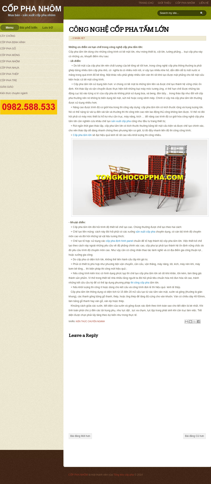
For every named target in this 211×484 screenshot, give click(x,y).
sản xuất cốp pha (121, 121)
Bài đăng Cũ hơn (194, 436)
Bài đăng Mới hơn (80, 436)
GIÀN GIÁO (6, 86)
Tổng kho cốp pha (123, 474)
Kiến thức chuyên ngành (90, 321)
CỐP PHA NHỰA (9, 67)
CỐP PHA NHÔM (31, 8)
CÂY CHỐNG (7, 36)
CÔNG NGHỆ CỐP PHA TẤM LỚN (119, 30)
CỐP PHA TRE (8, 80)
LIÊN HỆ (204, 2)
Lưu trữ (47, 27)
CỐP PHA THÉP (9, 74)
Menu (9, 27)
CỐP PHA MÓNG (10, 55)
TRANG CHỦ (146, 2)
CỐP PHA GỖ (8, 48)
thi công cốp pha (140, 282)
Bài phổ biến (29, 27)
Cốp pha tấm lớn (82, 135)
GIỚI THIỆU (164, 2)
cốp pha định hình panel (119, 240)
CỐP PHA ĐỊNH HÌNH (12, 42)
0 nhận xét (79, 38)
